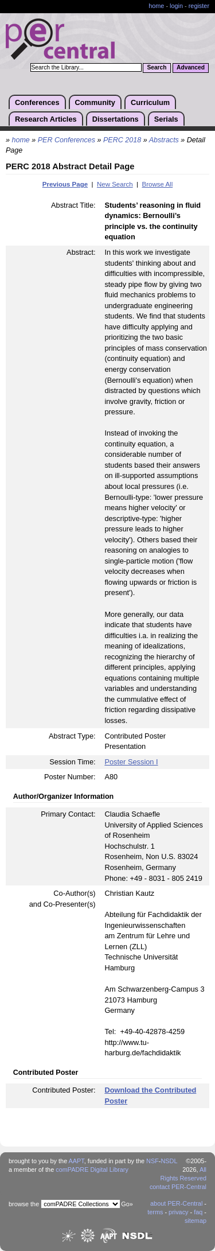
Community (95, 102)
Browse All (157, 184)
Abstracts (164, 140)
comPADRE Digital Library (92, 1169)
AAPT (76, 1160)
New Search (115, 184)
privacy (178, 1212)
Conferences (37, 102)
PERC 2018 (122, 140)
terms (155, 1212)
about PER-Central (176, 1203)
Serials (166, 119)
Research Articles (46, 119)
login (176, 5)
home (156, 5)
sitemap (195, 1220)
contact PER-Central (178, 1186)
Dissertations (115, 119)
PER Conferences (66, 140)
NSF (152, 1160)
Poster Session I (131, 761)
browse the (24, 1204)
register (199, 5)
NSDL (169, 1160)
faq (198, 1212)
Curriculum (150, 102)
